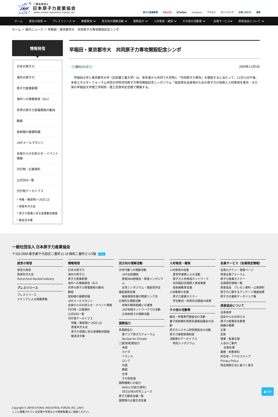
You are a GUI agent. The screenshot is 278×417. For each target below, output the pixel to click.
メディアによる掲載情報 (32, 299)
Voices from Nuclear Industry (35, 279)
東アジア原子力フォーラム (138, 334)
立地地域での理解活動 (135, 314)
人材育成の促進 (179, 270)
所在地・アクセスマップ (235, 356)
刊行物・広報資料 (28, 169)
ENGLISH (167, 7)
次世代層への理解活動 (132, 270)
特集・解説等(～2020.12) (34, 199)
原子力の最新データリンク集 (238, 296)
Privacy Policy (229, 361)
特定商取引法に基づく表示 (236, 365)
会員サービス (221, 21)
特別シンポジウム (184, 343)
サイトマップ (227, 7)
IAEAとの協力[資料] (134, 387)
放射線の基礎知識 (28, 131)
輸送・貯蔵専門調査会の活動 (187, 316)
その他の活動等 (192, 21)
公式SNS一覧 (25, 180)
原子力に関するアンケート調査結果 (242, 292)
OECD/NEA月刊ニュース (137, 391)
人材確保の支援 (179, 292)
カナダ (126, 352)
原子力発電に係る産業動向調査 (38, 213)
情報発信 (86, 21)
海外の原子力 (26, 77)
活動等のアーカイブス (183, 338)
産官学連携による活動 (186, 274)
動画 (20, 120)
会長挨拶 (225, 312)
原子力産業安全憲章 (232, 321)
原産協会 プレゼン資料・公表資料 (242, 287)
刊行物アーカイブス (30, 191)
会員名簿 (229, 347)
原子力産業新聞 (150, 7)
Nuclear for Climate (134, 338)
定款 (223, 334)
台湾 (124, 374)
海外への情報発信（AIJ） (34, 99)
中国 (124, 365)
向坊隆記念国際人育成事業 (189, 283)
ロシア (126, 361)
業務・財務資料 (230, 352)
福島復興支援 (127, 292)
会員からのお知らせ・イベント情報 (37, 155)
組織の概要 (227, 325)
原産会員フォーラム (232, 274)
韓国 (124, 369)
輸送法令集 (26, 220)
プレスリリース (62, 21)
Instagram (197, 7)
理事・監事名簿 (230, 338)
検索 (258, 7)
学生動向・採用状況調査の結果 (193, 301)
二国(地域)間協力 (129, 343)
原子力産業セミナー (185, 296)
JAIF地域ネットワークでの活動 (141, 309)
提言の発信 (36, 21)
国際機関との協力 (130, 383)
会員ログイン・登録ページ (236, 270)
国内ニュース (82, 66)
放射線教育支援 (182, 287)
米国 (124, 347)
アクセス (211, 7)
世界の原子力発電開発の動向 (36, 110)
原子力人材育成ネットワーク (191, 279)
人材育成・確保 (163, 21)
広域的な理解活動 (130, 301)
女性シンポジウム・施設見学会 (141, 287)
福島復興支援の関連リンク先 (140, 296)
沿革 (223, 330)
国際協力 (138, 21)
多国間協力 (126, 330)
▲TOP (268, 391)
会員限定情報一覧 (231, 283)
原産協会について (249, 21)
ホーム (18, 21)
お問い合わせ (245, 7)
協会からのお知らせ (232, 316)
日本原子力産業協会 (49, 3)
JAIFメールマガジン (30, 142)
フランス (127, 356)
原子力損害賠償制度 (182, 334)
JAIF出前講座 (130, 274)
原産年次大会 (27, 206)
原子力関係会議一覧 (131, 396)
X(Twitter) (181, 7)
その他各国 (129, 378)
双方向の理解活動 (113, 21)
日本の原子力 (26, 66)
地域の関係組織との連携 (137, 305)
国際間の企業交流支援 (132, 400)
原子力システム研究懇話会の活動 (190, 330)
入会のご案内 (228, 343)
